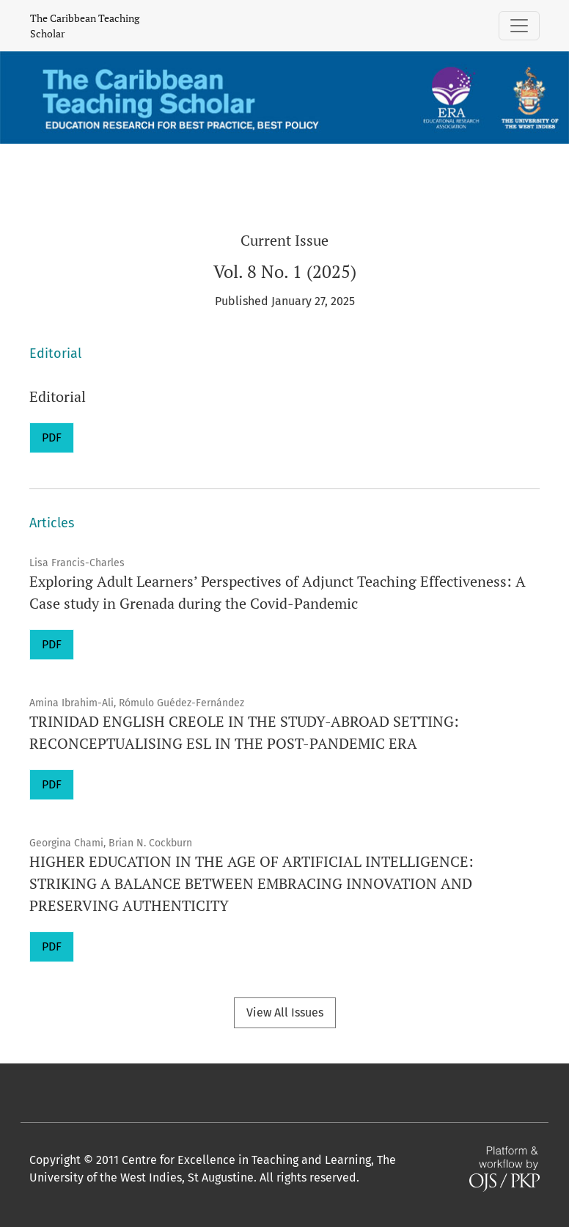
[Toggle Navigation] (519, 25)
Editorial (57, 396)
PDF (52, 437)
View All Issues (284, 1012)
